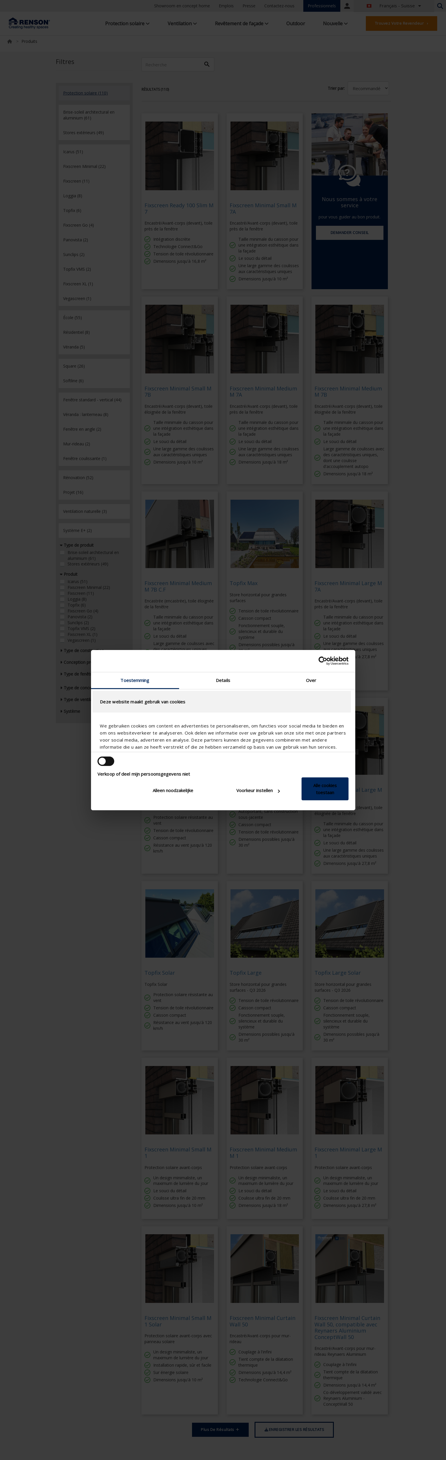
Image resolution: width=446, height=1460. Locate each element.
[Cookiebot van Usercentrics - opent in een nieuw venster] (323, 660)
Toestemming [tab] (134, 680)
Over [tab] (311, 680)
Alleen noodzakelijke (173, 790)
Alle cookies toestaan (325, 788)
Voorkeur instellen (258, 790)
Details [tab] (223, 680)
